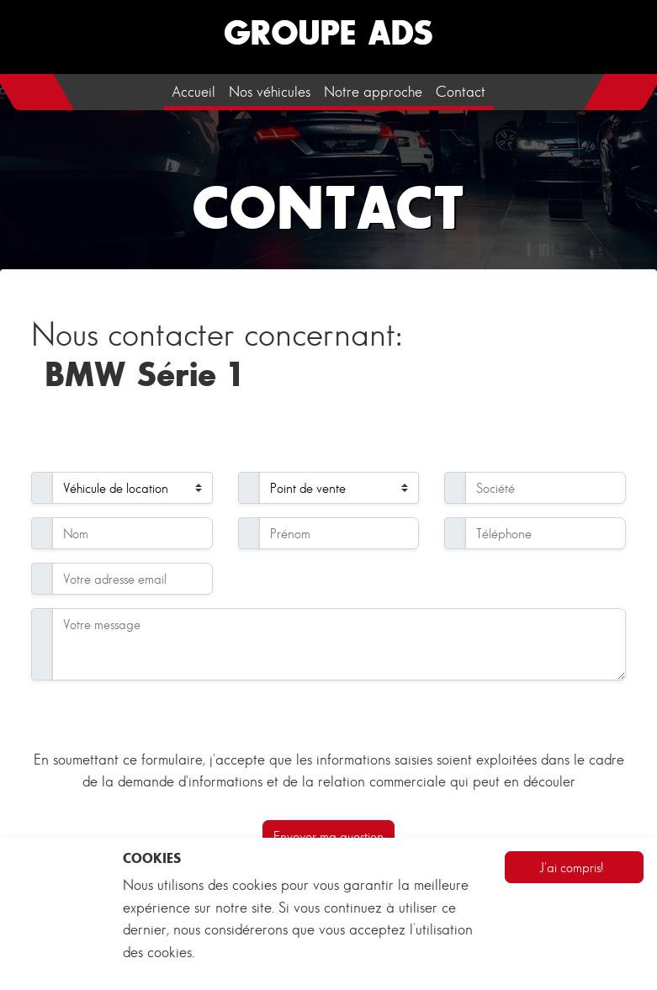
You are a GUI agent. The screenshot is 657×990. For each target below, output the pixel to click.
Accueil (193, 91)
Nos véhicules (269, 91)
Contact (460, 91)
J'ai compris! (571, 867)
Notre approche (373, 91)
